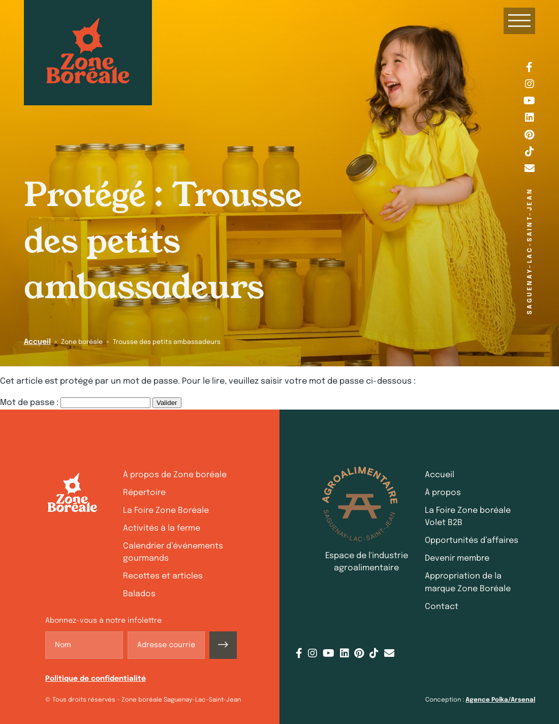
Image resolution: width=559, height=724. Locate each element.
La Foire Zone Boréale (166, 510)
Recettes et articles (163, 576)
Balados (139, 594)
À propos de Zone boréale (175, 475)
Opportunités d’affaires (471, 540)
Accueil (37, 341)
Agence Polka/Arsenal (500, 700)
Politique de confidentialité (95, 678)
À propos (443, 492)
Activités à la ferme (161, 528)
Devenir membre (457, 558)
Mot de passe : (75, 402)
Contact (441, 606)
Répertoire (144, 492)
